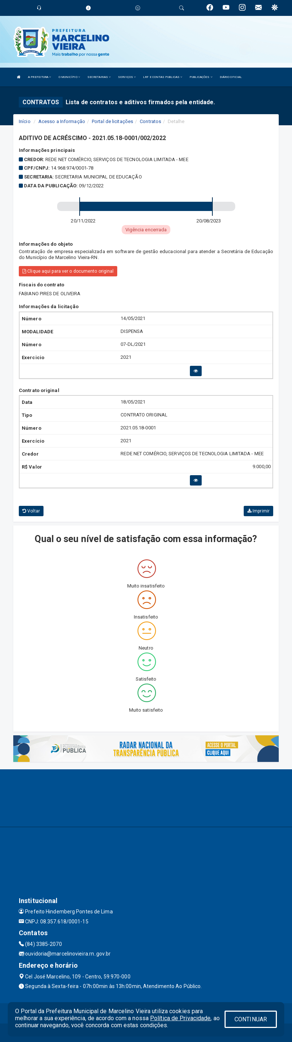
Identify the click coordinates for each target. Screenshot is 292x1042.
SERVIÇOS (127, 77)
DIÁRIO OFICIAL (231, 77)
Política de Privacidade (180, 1018)
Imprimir (258, 511)
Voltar (31, 511)
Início (25, 121)
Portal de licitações (112, 121)
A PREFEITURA (39, 77)
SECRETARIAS (99, 77)
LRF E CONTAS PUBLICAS (162, 77)
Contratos (150, 121)
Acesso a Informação (61, 121)
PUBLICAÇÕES (201, 77)
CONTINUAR (250, 1019)
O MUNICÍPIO (69, 77)
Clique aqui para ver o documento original (68, 271)
